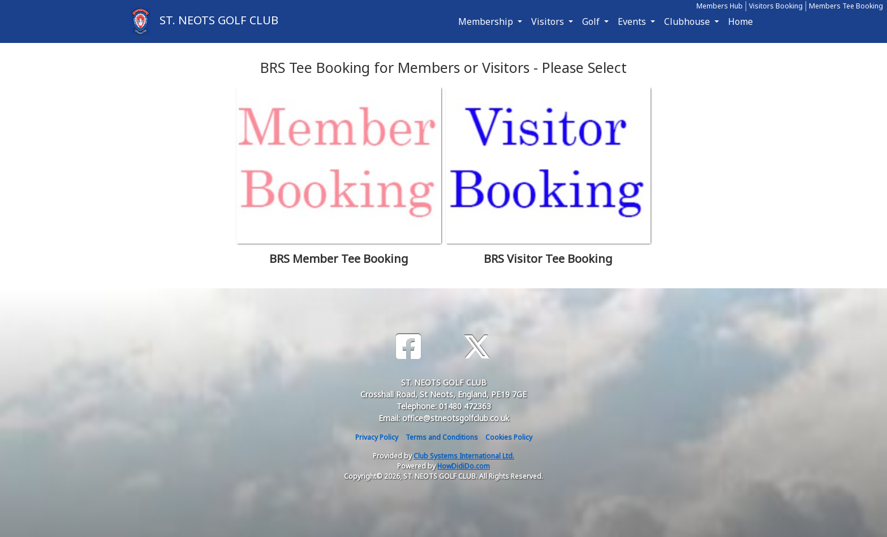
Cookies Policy (508, 437)
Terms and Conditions (442, 437)
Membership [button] (486, 21)
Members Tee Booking (846, 6)
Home (740, 21)
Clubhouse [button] (688, 21)
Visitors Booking (776, 6)
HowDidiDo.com (463, 466)
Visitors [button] (548, 21)
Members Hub (719, 6)
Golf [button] (592, 21)
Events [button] (633, 21)
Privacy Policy (376, 437)
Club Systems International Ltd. (464, 456)
